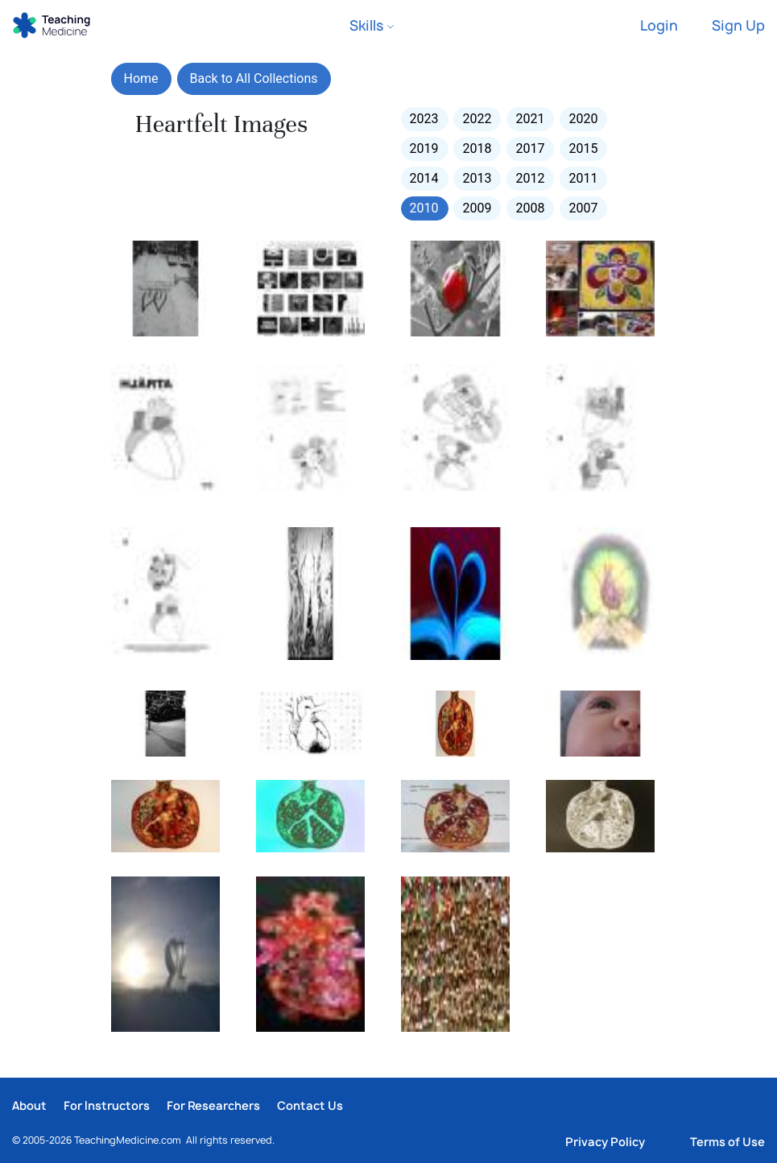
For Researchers (213, 1105)
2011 (582, 178)
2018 (476, 148)
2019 (424, 148)
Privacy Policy (605, 1141)
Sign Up (738, 25)
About (29, 1105)
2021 (529, 118)
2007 (582, 208)
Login (659, 25)
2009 (476, 208)
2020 (582, 118)
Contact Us (310, 1105)
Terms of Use (727, 1141)
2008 (529, 208)
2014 (424, 178)
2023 (424, 118)
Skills (372, 25)
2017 (529, 148)
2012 (529, 178)
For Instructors (107, 1105)
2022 (476, 118)
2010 (424, 208)
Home (141, 78)
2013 (476, 178)
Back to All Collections (254, 78)
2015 (582, 148)
